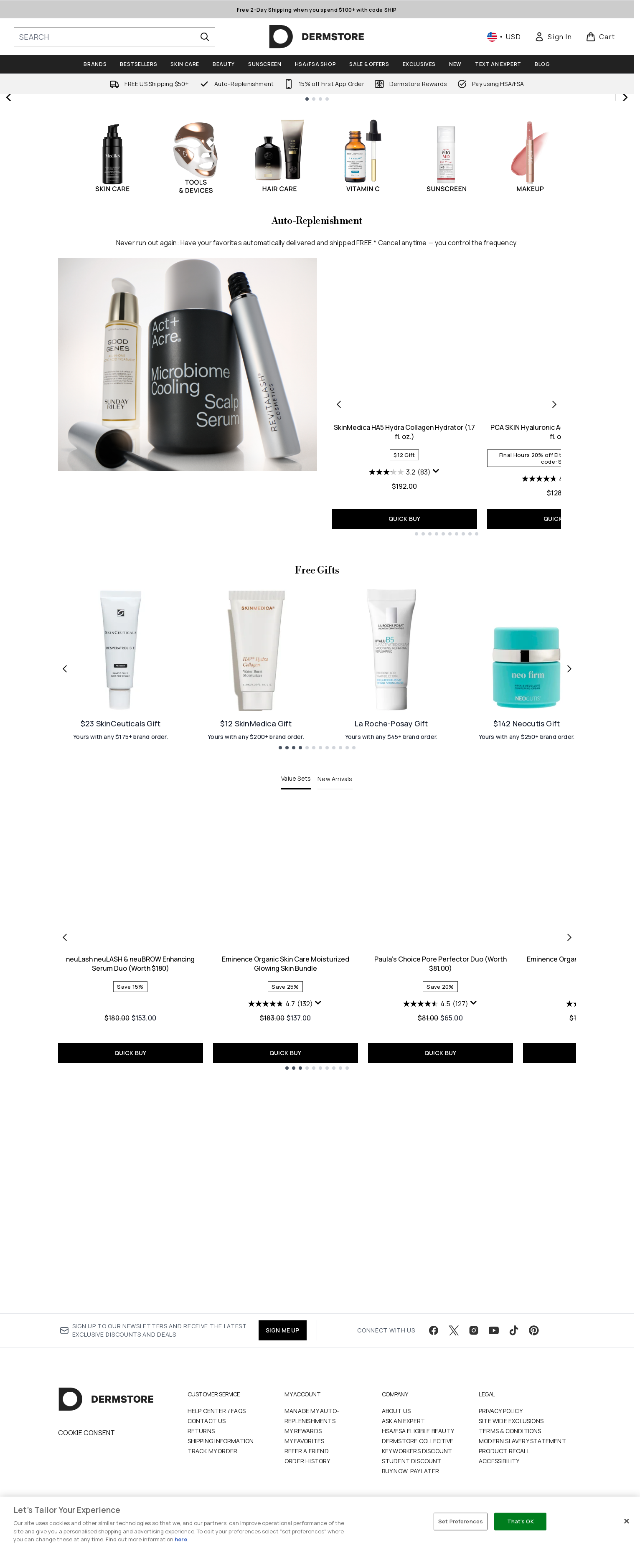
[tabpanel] (317, 1168)
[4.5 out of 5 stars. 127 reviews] (435, 1235)
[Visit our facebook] (434, 1331)
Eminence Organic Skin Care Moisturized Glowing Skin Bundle (285, 1194)
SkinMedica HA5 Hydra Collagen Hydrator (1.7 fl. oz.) (404, 663)
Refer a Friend (306, 1452)
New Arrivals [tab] (334, 1010)
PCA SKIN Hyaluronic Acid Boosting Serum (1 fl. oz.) (559, 663)
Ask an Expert (403, 1422)
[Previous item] (64, 1168)
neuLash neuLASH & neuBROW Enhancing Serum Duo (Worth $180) (130, 1194)
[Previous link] (64, 899)
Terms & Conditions (510, 1432)
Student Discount (412, 1462)
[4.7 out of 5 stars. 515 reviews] (554, 710)
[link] (553, 36)
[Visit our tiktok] (514, 1331)
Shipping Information (221, 1442)
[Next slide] (624, 213)
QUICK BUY (405, 750)
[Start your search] (114, 37)
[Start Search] (205, 37)
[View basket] (600, 36)
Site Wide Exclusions (511, 1422)
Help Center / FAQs (217, 1412)
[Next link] (569, 899)
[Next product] (554, 635)
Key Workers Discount (417, 1452)
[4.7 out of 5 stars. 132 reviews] (280, 1235)
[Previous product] (338, 635)
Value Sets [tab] (296, 1009)
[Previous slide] (9, 213)
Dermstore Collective (418, 1442)
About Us (396, 1412)
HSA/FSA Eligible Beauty (418, 1432)
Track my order (213, 1452)
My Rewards (303, 1432)
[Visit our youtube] (494, 1331)
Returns (201, 1432)
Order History (307, 1462)
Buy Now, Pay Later (410, 1472)
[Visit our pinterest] (534, 1331)
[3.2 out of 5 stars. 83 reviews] (400, 703)
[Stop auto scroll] (624, 103)
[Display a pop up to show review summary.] (436, 702)
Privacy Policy (501, 1412)
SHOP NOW (475, 253)
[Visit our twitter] (454, 1331)
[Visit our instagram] (474, 1331)
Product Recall (504, 1452)
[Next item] (569, 1168)
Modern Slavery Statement (522, 1442)
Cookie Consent (86, 1433)
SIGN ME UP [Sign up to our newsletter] (283, 1331)
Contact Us (207, 1422)
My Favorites (304, 1442)
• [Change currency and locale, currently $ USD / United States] (504, 37)
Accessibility (499, 1462)
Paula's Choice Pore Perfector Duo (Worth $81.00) (440, 1194)
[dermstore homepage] (317, 36)
